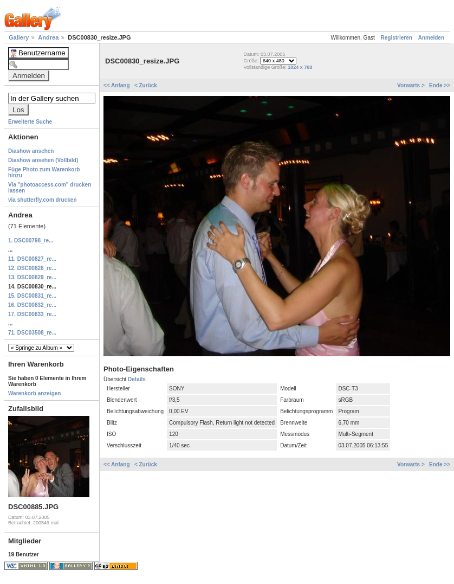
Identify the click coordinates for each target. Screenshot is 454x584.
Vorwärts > (411, 85)
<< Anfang (117, 85)
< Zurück (145, 85)
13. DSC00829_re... (32, 277)
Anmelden (431, 38)
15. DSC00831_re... (32, 296)
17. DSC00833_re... (32, 314)
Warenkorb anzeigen (34, 393)
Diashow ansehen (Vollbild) (43, 160)
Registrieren (396, 38)
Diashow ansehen (31, 151)
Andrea (49, 37)
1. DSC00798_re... (30, 240)
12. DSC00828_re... (32, 268)
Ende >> (439, 85)
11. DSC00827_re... (32, 259)
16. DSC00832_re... (32, 305)
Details (137, 379)
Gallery (19, 37)
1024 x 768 (300, 67)
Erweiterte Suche (30, 122)
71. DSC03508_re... (32, 333)
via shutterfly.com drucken (42, 200)
